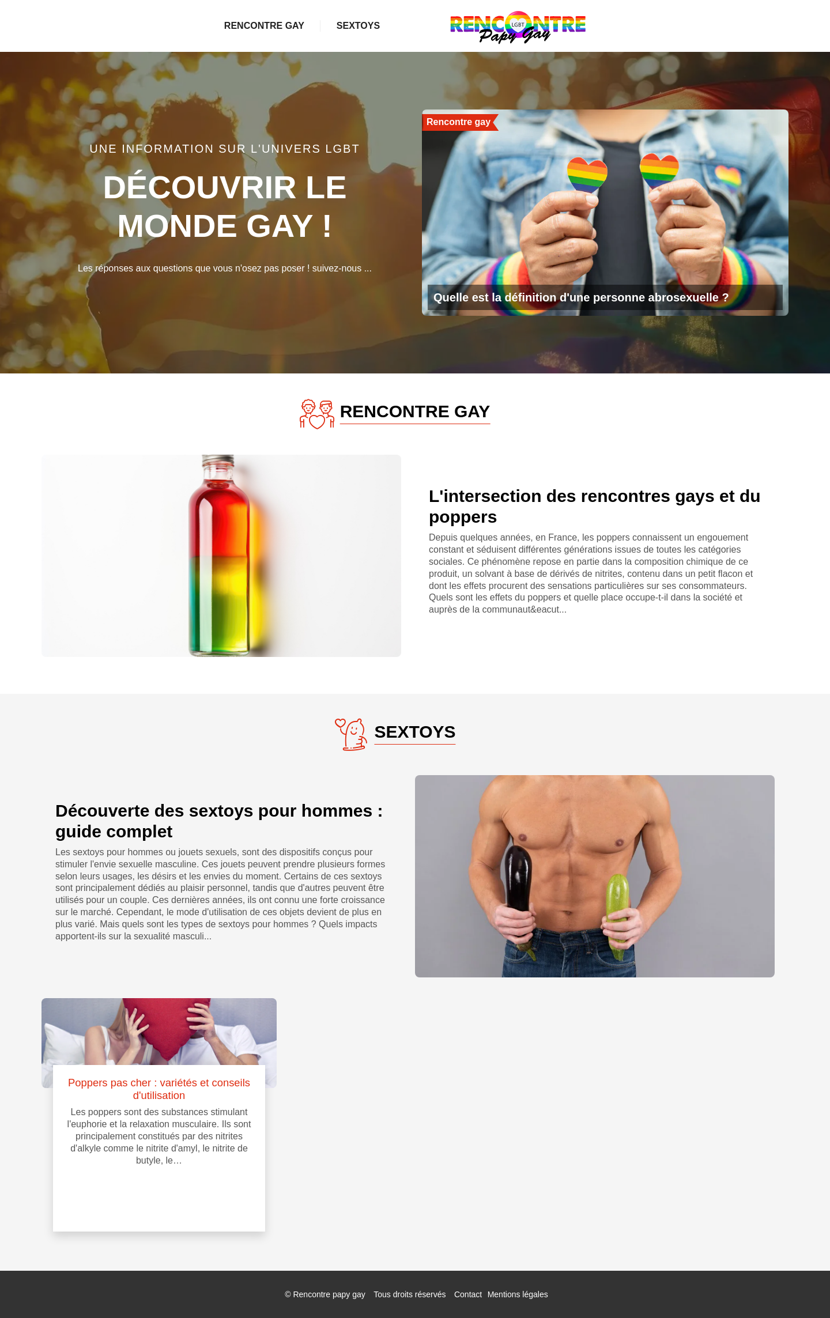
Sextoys (564, 26)
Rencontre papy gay (329, 1294)
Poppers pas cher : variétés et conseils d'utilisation (159, 1089)
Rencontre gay (284, 26)
